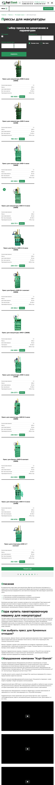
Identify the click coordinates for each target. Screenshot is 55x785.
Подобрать (14, 54)
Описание (7, 246)
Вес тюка (45, 43)
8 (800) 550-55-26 (27, 3)
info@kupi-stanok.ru (40, 2)
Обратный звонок (48, 8)
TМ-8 (21, 544)
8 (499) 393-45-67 (39, 3)
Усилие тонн (35, 43)
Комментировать (25, 567)
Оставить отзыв (47, 537)
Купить (14, 96)
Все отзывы (27, 573)
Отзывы (6, 537)
